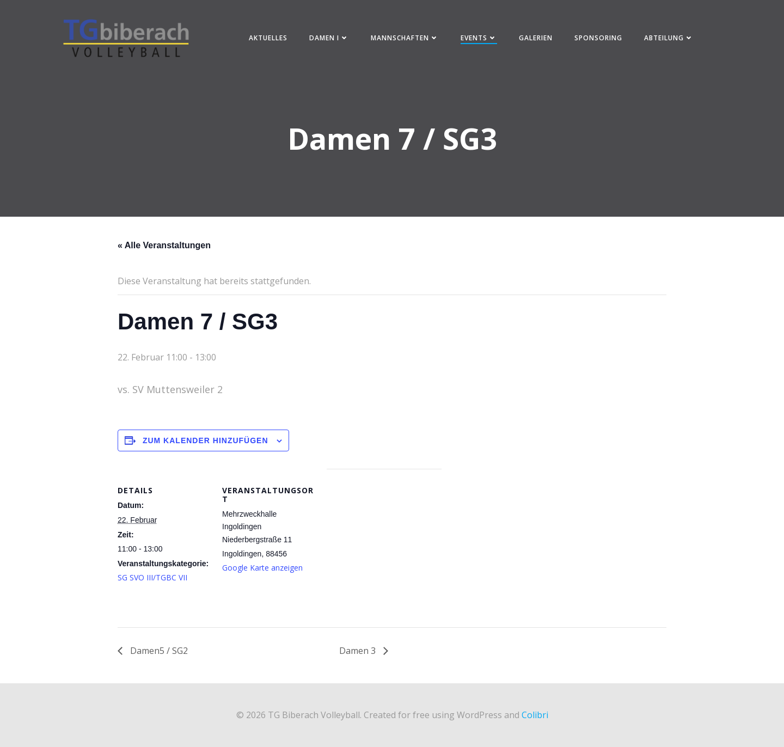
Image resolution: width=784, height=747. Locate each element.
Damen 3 (358, 651)
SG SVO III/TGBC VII (152, 577)
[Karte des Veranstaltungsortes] (384, 544)
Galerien (536, 37)
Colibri (535, 715)
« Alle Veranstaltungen (164, 245)
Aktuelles (268, 37)
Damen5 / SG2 (158, 651)
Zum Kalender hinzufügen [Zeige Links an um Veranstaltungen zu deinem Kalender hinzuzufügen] (205, 440)
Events (479, 37)
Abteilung (669, 37)
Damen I (329, 37)
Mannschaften (405, 37)
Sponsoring (598, 37)
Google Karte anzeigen (262, 567)
